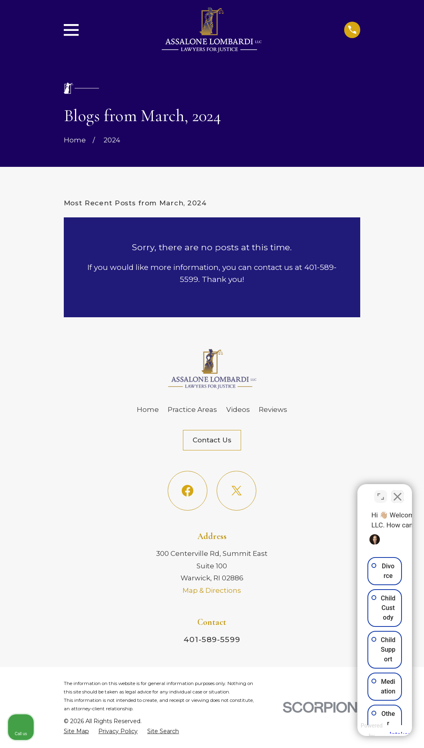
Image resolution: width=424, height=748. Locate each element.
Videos (238, 409)
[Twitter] (236, 491)
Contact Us (212, 440)
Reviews (273, 409)
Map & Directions (212, 590)
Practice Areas (192, 409)
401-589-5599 (212, 639)
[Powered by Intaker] (355, 731)
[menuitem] (76, 731)
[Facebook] (187, 491)
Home (148, 409)
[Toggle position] (380, 491)
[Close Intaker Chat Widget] (397, 491)
